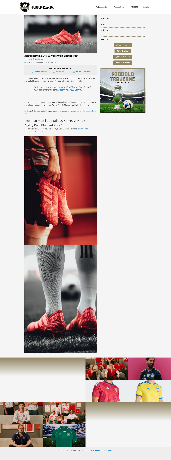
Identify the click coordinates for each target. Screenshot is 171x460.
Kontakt (146, 7)
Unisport (60, 90)
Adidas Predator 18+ (36, 105)
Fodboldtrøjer (121, 7)
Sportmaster (83, 129)
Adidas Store (74, 90)
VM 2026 (135, 7)
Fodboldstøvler (104, 7)
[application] (110, 7)
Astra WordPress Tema (103, 450)
